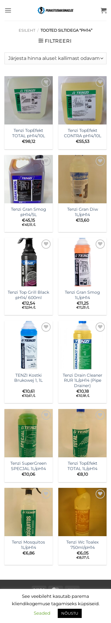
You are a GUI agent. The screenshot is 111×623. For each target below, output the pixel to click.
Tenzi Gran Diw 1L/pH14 (82, 212)
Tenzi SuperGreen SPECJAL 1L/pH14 (28, 466)
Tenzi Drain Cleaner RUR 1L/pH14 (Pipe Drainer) (82, 380)
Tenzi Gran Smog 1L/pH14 (82, 295)
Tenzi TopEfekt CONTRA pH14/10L (82, 133)
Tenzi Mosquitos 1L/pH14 (28, 545)
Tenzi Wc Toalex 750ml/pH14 (82, 545)
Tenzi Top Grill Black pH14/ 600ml (28, 295)
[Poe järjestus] (55, 58)
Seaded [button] (42, 613)
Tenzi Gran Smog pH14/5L (28, 212)
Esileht (27, 30)
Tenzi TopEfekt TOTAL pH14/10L (28, 133)
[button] (8, 10)
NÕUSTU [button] (69, 613)
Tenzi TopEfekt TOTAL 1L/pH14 (82, 466)
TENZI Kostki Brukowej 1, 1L (28, 378)
